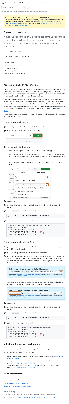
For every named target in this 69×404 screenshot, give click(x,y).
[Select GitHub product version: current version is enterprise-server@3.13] (38, 3)
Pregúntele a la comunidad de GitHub (16, 383)
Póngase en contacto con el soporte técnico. (17, 386)
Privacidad (27, 397)
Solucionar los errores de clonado (22, 344)
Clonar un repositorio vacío (19, 242)
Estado (33, 397)
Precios (39, 397)
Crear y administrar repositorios (23, 11)
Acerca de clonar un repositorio (21, 84)
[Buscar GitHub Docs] (12, 7)
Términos (19, 397)
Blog (55, 397)
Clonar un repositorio (40, 11)
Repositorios (8, 11)
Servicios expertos (47, 397)
